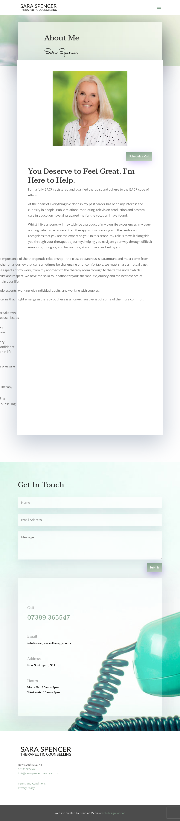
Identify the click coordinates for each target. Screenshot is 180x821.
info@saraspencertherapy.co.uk (38, 773)
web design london (113, 813)
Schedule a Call (139, 156)
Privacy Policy (26, 788)
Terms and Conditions (32, 783)
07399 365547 (48, 617)
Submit (154, 567)
